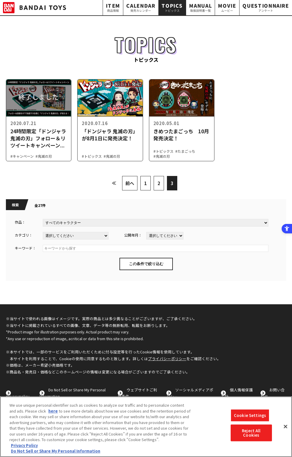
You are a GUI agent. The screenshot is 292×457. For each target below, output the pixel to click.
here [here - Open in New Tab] (53, 411)
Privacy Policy (24, 445)
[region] (146, 426)
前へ (129, 183)
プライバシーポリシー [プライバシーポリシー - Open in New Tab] (167, 358)
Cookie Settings (250, 415)
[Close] (285, 426)
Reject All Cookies (251, 433)
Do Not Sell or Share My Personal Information (55, 451)
